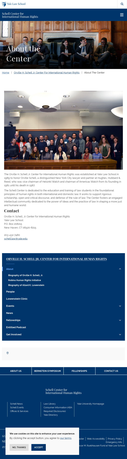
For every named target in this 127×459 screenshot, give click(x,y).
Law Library (50, 403)
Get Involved (13, 334)
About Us (15, 371)
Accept (38, 447)
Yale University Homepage (90, 403)
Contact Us (111, 371)
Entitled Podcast (16, 327)
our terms (65, 438)
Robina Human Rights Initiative (24, 280)
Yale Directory (51, 415)
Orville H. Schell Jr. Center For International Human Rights (47, 72)
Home (5, 72)
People (10, 291)
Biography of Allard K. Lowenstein (26, 285)
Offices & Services (19, 411)
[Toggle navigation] (122, 15)
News (9, 313)
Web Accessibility (96, 438)
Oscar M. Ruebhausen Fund (91, 445)
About (9, 269)
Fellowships (13, 320)
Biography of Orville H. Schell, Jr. (25, 275)
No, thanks (19, 447)
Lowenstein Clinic (17, 298)
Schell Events (17, 407)
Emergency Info (114, 442)
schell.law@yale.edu (16, 238)
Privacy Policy (115, 438)
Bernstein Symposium (47, 371)
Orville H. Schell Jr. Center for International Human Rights (56, 259)
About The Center (94, 72)
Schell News (16, 403)
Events (10, 305)
